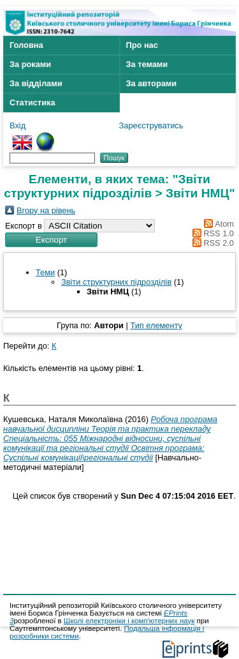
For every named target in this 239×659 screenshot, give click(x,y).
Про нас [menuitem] (142, 45)
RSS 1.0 (218, 233)
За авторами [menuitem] (151, 83)
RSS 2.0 (218, 243)
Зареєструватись (151, 125)
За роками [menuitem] (30, 64)
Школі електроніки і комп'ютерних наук (129, 621)
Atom (224, 224)
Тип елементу (156, 325)
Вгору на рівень (46, 210)
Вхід (17, 125)
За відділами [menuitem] (36, 83)
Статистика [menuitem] (32, 102)
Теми (45, 272)
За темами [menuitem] (147, 64)
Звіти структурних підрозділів (116, 282)
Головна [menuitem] (26, 45)
